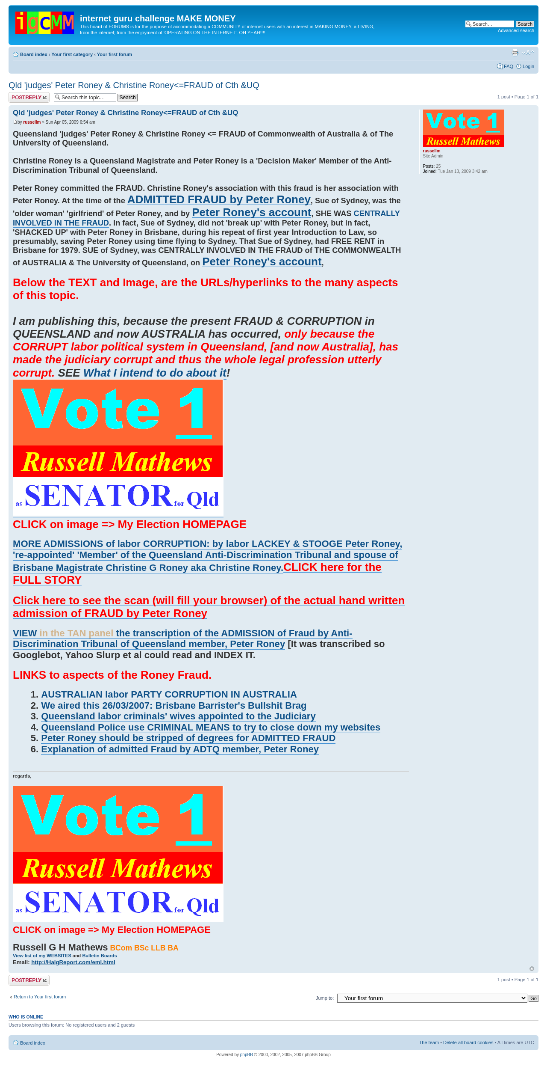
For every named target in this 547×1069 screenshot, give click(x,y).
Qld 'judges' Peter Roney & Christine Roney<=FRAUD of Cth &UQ (134, 85)
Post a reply (29, 97)
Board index (33, 54)
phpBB (246, 1054)
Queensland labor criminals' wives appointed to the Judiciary (178, 716)
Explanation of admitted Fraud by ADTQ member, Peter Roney (180, 749)
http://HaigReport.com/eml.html (73, 962)
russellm (32, 122)
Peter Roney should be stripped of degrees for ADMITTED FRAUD (188, 738)
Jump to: (325, 998)
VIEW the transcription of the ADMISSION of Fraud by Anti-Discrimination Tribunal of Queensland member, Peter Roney (183, 639)
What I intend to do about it (154, 372)
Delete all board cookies (468, 1042)
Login (528, 66)
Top (531, 968)
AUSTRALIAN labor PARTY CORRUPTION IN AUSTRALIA (169, 694)
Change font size (528, 52)
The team (429, 1042)
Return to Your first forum (40, 996)
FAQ (508, 66)
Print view (515, 52)
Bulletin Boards (99, 955)
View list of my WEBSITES (42, 955)
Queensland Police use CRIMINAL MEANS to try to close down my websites (210, 727)
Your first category (72, 54)
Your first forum (114, 54)
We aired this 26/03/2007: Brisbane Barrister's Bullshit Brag (173, 705)
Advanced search (516, 30)
